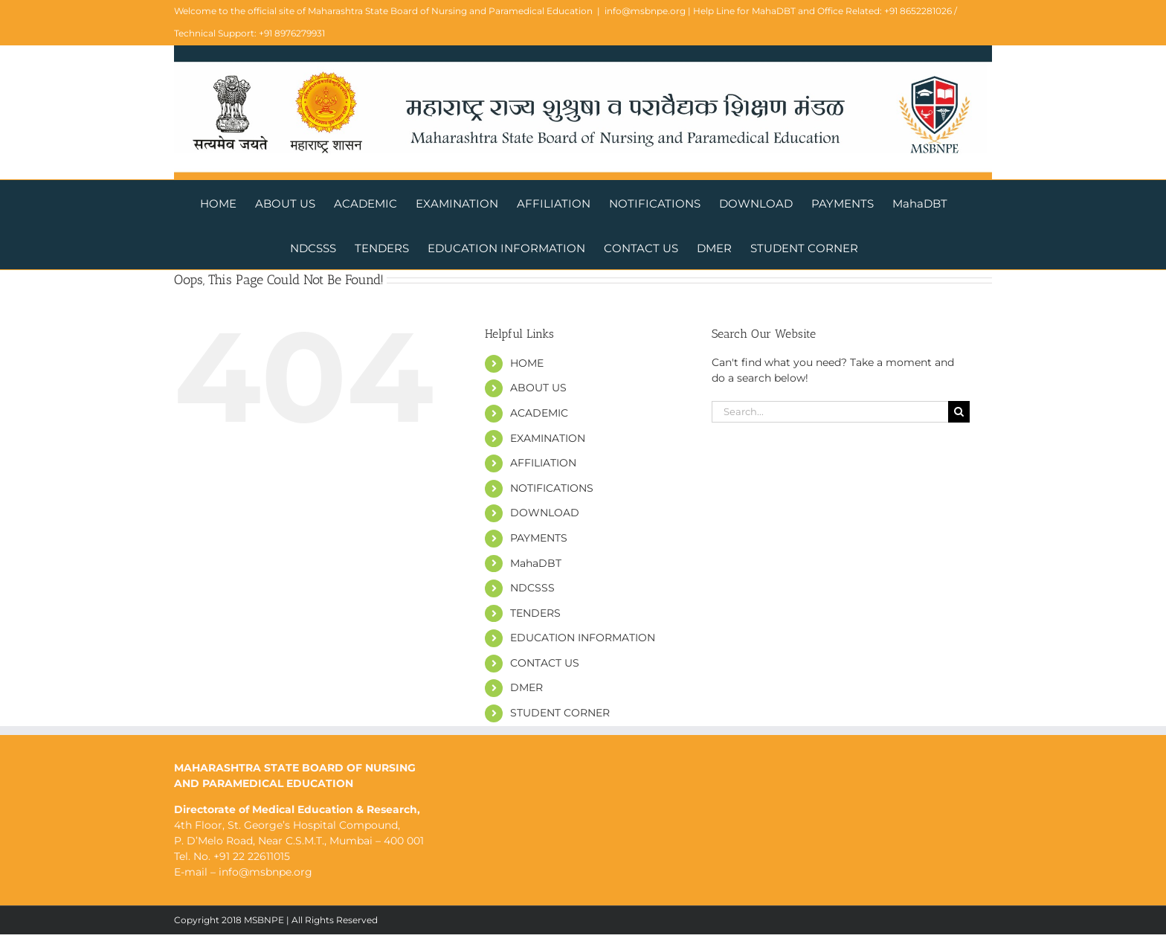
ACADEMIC (539, 413)
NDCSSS (532, 587)
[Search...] (830, 412)
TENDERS (535, 613)
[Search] (959, 412)
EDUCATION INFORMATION (582, 637)
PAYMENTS (538, 538)
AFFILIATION (543, 462)
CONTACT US (544, 663)
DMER (526, 687)
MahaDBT (535, 563)
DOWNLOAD (544, 512)
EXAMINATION (547, 438)
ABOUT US (538, 387)
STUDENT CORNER (560, 712)
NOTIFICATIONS (551, 488)
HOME (527, 363)
